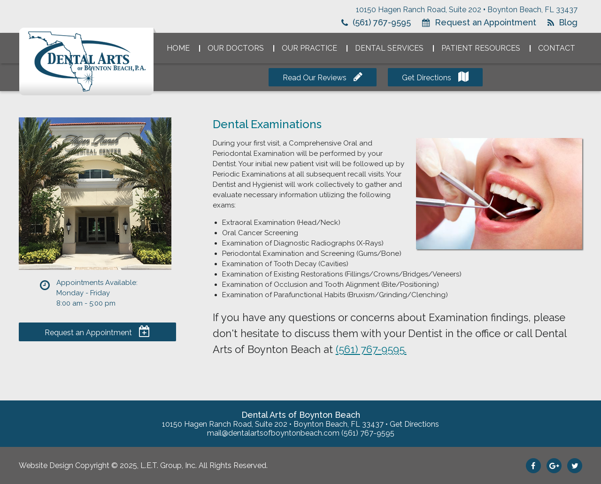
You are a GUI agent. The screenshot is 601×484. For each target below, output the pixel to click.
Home (178, 48)
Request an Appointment (485, 22)
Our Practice (309, 48)
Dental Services (389, 48)
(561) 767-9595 (382, 22)
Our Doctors (236, 48)
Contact (556, 48)
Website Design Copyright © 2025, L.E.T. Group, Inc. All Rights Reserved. (143, 465)
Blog (568, 22)
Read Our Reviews (315, 77)
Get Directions (426, 77)
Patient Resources (480, 48)
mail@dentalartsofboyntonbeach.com (273, 433)
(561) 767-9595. (371, 349)
